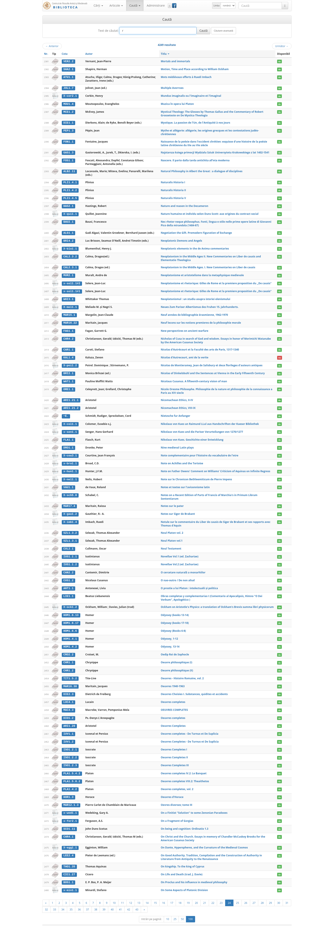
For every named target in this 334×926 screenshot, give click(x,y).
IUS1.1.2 (70, 561)
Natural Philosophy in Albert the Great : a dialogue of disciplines (201, 171)
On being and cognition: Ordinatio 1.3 (184, 822)
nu (279, 355)
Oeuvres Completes (173, 720)
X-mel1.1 (70, 305)
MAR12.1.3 (70, 799)
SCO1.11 (69, 822)
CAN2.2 (68, 569)
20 (196, 896)
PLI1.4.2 (70, 190)
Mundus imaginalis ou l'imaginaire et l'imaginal (191, 95)
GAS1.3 (68, 152)
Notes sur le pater (172, 503)
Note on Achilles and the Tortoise (182, 460)
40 (112, 902)
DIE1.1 (68, 122)
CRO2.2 (68, 650)
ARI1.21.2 (70, 406)
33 (54, 902)
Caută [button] (134, 5)
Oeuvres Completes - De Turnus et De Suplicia (190, 736)
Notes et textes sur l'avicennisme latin (185, 484)
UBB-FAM (110, 922)
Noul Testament (171, 545)
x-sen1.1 (70, 429)
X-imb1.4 (70, 518)
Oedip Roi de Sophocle (175, 650)
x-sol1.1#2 (71, 282)
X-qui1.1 (70, 213)
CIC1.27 (69, 868)
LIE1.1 (68, 592)
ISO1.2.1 (70, 744)
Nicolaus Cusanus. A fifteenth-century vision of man (194, 379)
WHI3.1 (68, 298)
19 (188, 896)
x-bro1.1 (70, 460)
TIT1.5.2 (70, 673)
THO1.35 (69, 860)
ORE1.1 (68, 387)
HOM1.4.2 (70, 642)
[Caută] (285, 5)
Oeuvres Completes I (174, 744)
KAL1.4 (68, 356)
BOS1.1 (68, 876)
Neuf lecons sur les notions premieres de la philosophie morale (201, 321)
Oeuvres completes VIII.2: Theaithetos (185, 775)
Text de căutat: (108, 31)
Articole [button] (116, 5)
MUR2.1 (68, 274)
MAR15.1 (69, 313)
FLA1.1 (68, 437)
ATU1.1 (68, 77)
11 (122, 896)
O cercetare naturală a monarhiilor (183, 568)
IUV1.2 (68, 736)
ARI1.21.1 (70, 398)
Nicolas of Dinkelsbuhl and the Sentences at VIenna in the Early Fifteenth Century (213, 371)
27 (254, 896)
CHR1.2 (68, 666)
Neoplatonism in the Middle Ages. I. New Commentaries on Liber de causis (208, 266)
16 (163, 896)
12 (130, 896)
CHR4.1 (68, 830)
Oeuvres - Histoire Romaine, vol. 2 (182, 673)
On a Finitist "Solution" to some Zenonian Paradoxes (194, 807)
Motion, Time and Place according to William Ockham (195, 69)
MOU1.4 (68, 103)
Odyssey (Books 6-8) (173, 626)
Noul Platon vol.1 (172, 537)
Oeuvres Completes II (174, 752)
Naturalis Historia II (173, 189)
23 (221, 896)
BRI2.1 (68, 371)
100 (190, 912)
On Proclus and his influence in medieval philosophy (194, 875)
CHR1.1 (68, 658)
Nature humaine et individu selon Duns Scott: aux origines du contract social (210, 213)
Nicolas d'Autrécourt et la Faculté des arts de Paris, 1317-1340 (200, 347)
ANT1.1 (68, 584)
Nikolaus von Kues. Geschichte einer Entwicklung (192, 437)
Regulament (250, 922)
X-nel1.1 (70, 476)
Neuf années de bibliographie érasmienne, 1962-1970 (194, 313)
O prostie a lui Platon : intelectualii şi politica (189, 584)
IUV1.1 (68, 728)
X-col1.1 (70, 421)
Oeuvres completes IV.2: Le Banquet (184, 767)
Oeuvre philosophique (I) (176, 658)
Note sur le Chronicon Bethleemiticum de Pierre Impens (196, 476)
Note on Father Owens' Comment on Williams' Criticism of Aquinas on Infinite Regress (215, 468)
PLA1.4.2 (70, 783)
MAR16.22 (70, 321)
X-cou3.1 (70, 453)
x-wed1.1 (70, 807)
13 (138, 896)
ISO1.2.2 (70, 752)
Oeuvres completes (173, 697)
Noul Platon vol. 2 (172, 529)
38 (95, 902)
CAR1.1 (68, 348)
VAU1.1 (68, 484)
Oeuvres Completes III (175, 760)
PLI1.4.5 (70, 197)
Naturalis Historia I (173, 181)
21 (204, 896)
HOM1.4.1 (70, 634)
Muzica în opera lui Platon (177, 103)
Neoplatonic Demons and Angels (181, 239)
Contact (264, 922)
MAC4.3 (68, 705)
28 (262, 896)
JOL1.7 (68, 88)
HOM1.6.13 (70, 611)
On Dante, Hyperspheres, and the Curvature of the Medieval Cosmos (204, 841)
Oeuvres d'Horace (172, 791)
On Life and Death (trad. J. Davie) (182, 868)
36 (79, 902)
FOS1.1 (68, 160)
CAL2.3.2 (70, 255)
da (279, 61)
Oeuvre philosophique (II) (177, 665)
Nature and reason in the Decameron (184, 205)
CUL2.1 (68, 545)
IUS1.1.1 (70, 553)
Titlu (165, 54)
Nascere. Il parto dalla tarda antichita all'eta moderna (195, 160)
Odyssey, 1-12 (169, 634)
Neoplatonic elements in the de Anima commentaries (195, 247)
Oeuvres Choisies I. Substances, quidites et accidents (194, 689)
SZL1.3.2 (70, 529)
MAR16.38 (70, 681)
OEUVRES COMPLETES (174, 705)
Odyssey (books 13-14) (175, 611)
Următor (281, 46)
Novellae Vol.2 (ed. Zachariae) (179, 561)
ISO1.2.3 (70, 760)
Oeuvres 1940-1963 (173, 681)
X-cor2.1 (70, 96)
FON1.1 (68, 141)
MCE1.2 (68, 111)
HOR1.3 (68, 791)
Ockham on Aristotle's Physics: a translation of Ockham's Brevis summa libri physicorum (217, 603)
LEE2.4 (68, 849)
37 (87, 902)
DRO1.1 (68, 445)
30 (278, 896)
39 (103, 902)
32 (46, 902)
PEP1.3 (68, 130)
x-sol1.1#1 (71, 290)
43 (136, 902)
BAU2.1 (68, 221)
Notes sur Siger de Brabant (178, 510)
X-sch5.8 (70, 492)
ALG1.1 (68, 232)
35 (71, 902)
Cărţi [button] (98, 5)
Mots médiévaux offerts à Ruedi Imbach (186, 77)
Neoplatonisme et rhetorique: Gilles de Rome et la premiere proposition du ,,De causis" (216, 282)
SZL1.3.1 (70, 537)
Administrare (156, 5)
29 (270, 896)
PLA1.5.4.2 (71, 768)
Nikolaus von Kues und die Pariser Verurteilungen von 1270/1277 (202, 429)
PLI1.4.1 (70, 182)
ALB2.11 (69, 171)
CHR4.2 (68, 337)
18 (180, 896)
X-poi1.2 (70, 363)
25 (237, 896)
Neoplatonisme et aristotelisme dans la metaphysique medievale (202, 274)
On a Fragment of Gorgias (177, 814)
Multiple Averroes (172, 88)
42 (128, 902)
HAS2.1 (68, 205)
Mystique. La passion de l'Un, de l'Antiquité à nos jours (195, 122)
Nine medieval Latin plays (177, 445)
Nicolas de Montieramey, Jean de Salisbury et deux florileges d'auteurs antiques (211, 363)
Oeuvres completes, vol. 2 (177, 783)
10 (114, 896)
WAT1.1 (68, 379)
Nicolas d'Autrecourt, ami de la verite (184, 355)
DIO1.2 (68, 713)
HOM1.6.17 (70, 619)
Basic (285, 922)
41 (120, 902)
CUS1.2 (68, 576)
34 (62, 902)
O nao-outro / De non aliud (178, 576)
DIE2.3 (68, 689)
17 (171, 896)
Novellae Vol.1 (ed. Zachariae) (179, 553)
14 (147, 896)
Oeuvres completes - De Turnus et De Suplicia (189, 728)
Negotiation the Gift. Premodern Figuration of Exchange (196, 232)
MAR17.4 (69, 503)
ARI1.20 (69, 721)
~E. (65, 413)
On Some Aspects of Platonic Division (184, 883)
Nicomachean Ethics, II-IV (177, 398)
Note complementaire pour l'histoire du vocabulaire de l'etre (199, 452)
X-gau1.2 (70, 511)
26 (245, 896)
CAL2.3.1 (70, 266)
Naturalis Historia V (173, 197)
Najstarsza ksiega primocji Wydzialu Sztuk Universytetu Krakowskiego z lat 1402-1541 (215, 152)
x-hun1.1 (70, 468)
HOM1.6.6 (70, 627)
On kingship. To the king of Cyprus (182, 860)
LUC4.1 (68, 697)
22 (213, 896)
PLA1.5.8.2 (71, 775)
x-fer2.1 (70, 814)
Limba (216, 5)
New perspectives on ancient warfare (184, 329)
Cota (65, 54)
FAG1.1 (68, 329)
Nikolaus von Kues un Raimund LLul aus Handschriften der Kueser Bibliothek (210, 421)
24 (229, 896)
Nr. (46, 54)
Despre (275, 922)
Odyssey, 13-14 (170, 642)
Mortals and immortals (175, 61)
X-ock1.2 (70, 603)
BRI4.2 (68, 240)
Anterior (52, 46)
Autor (89, 54)
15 (155, 896)
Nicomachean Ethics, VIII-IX (178, 405)
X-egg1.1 (70, 841)
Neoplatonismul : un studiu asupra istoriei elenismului (195, 297)
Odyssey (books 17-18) (175, 618)
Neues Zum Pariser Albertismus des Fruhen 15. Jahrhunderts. (200, 305)
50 (182, 912)
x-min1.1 (70, 884)
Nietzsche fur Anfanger (175, 413)
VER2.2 (68, 61)
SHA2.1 (68, 69)
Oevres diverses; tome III (176, 799)
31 (286, 896)
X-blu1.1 (70, 248)
